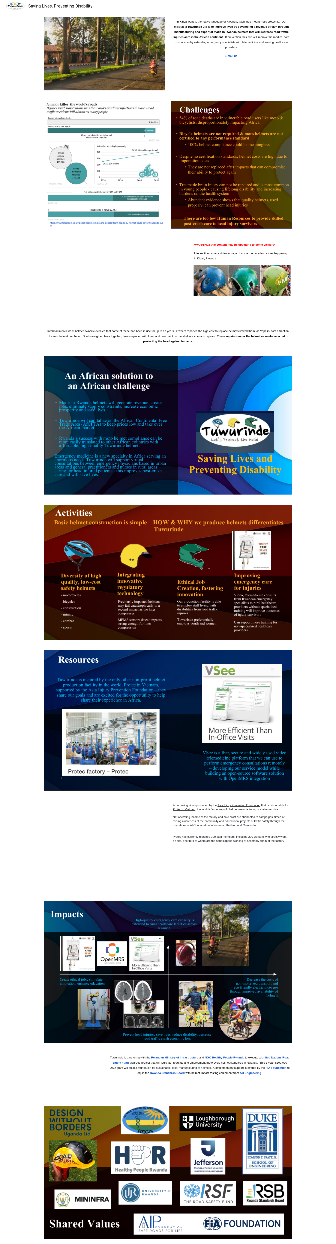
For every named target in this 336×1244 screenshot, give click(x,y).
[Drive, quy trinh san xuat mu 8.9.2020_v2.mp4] (104, 846)
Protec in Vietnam (184, 809)
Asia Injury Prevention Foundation (239, 805)
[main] (231, 38)
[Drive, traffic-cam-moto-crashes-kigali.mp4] (115, 278)
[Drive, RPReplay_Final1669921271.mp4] (72, 1074)
